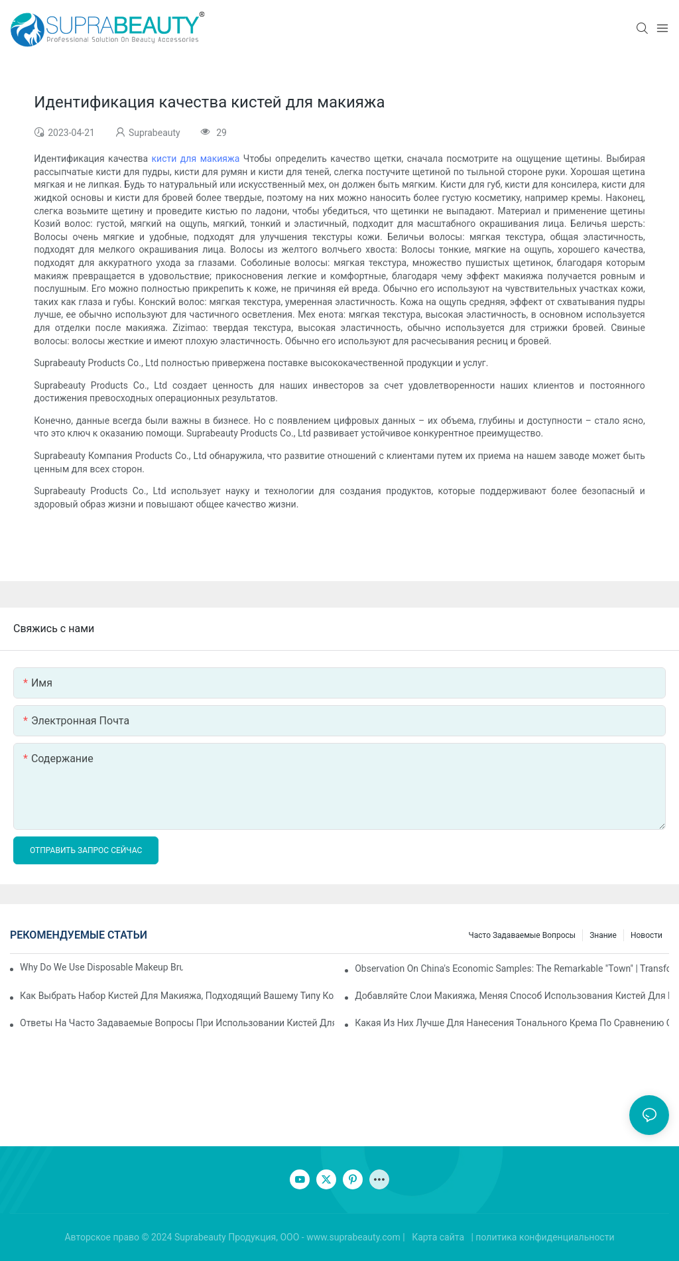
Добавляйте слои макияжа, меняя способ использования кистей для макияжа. (512, 995)
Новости (646, 935)
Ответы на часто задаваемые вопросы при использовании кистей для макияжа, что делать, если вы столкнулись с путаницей (177, 1023)
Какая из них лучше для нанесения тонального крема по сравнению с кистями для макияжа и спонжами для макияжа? (512, 1023)
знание (603, 935)
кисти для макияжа (197, 158)
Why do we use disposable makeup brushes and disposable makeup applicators (101, 967)
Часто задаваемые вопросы (522, 935)
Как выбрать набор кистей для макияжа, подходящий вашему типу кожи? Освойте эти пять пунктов (177, 995)
